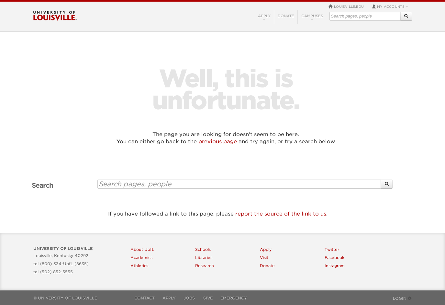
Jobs (189, 298)
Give (208, 298)
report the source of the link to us (280, 214)
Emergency (233, 298)
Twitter (332, 249)
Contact (144, 298)
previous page (217, 141)
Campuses (312, 17)
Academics (141, 257)
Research (204, 265)
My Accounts (390, 6)
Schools (203, 249)
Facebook (334, 257)
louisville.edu (346, 6)
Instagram (335, 265)
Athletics (139, 265)
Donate (286, 16)
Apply (264, 17)
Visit (264, 257)
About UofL (142, 249)
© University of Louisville (65, 298)
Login (402, 298)
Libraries (203, 257)
